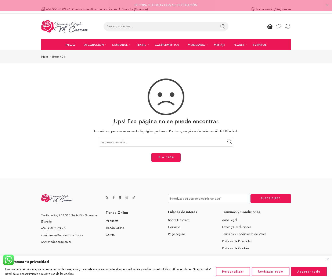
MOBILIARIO (196, 40)
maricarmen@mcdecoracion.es (62, 230)
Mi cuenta (112, 216)
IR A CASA (166, 153)
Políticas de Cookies (235, 243)
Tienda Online (115, 223)
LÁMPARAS (120, 40)
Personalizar (233, 271)
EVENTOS (260, 40)
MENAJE (219, 40)
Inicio (44, 52)
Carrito (110, 230)
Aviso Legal (229, 215)
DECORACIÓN (94, 40)
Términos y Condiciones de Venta (244, 229)
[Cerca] (327, 259)
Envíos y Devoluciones (236, 222)
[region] (166, 267)
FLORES (239, 40)
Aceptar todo (309, 271)
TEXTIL (141, 40)
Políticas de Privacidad (237, 236)
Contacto (174, 222)
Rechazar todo (270, 271)
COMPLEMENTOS (167, 40)
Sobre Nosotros (179, 215)
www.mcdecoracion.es (56, 237)
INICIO (70, 40)
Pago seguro (176, 229)
